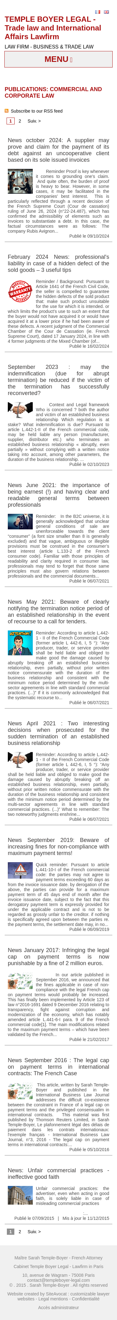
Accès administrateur (58, 1307)
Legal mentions (53, 1298)
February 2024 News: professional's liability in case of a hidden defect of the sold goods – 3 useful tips (58, 263)
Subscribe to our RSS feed (34, 111)
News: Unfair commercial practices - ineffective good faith (58, 1173)
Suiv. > (34, 121)
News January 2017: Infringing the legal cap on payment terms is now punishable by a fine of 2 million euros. (58, 956)
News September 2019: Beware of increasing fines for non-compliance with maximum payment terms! (58, 846)
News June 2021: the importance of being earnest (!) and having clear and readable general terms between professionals (58, 495)
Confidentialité (86, 1298)
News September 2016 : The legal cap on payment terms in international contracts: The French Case (58, 1066)
